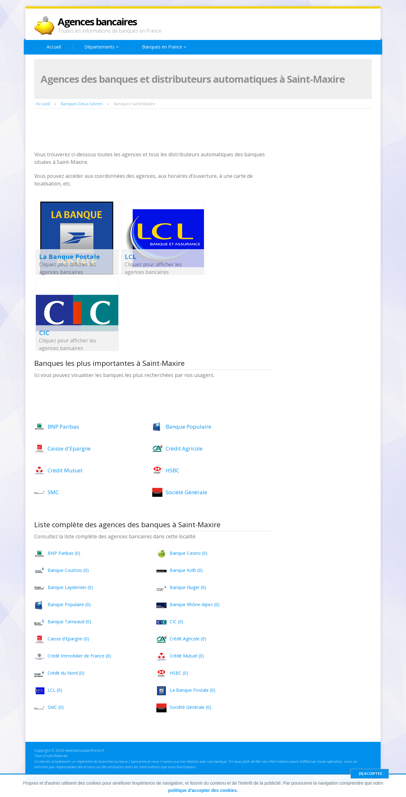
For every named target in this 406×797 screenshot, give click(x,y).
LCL (130, 256)
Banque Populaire (188, 426)
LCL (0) (55, 690)
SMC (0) (56, 707)
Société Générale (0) (190, 707)
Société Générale (186, 492)
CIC (44, 332)
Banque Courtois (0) (68, 570)
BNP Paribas (63, 426)
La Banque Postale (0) (192, 690)
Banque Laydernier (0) (70, 587)
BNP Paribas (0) (64, 553)
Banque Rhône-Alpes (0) (194, 604)
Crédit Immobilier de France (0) (79, 656)
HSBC (172, 470)
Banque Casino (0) (188, 553)
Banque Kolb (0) (186, 570)
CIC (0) (176, 622)
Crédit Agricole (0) (188, 639)
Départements (101, 47)
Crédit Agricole (184, 448)
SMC (53, 492)
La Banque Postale (69, 256)
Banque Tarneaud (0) (69, 622)
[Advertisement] (149, 130)
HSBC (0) (179, 673)
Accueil (54, 47)
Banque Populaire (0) (69, 604)
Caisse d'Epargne (69, 448)
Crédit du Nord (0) (66, 673)
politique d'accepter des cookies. (203, 790)
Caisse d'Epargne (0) (68, 639)
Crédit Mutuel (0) (187, 656)
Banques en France (164, 47)
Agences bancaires (97, 21)
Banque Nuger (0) (188, 587)
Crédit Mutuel (65, 470)
